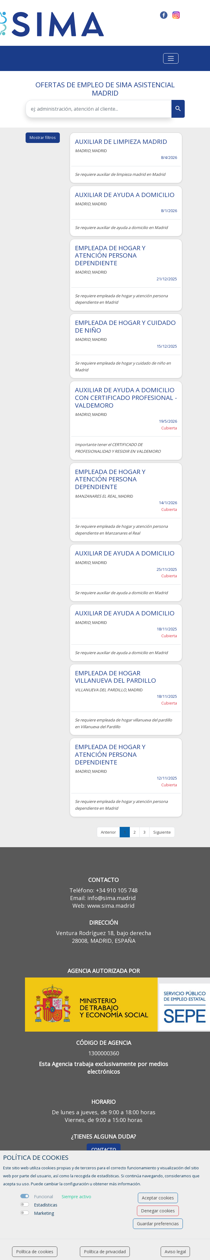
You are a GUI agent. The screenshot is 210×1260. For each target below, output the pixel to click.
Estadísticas (45, 1205)
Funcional (43, 1196)
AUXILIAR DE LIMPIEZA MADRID (121, 141)
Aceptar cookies (158, 1198)
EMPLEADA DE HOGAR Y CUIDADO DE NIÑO (125, 326)
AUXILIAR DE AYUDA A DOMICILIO (125, 194)
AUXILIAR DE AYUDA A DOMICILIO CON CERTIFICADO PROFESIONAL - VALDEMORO (126, 397)
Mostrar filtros (43, 137)
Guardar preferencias (158, 1223)
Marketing (44, 1213)
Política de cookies (34, 1251)
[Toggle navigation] (171, 58)
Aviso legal (175, 1251)
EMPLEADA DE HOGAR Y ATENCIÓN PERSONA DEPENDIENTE (110, 255)
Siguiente (162, 832)
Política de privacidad (105, 1251)
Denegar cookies (158, 1211)
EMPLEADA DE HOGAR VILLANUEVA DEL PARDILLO (115, 677)
